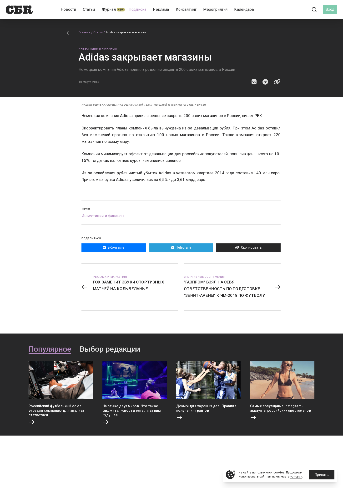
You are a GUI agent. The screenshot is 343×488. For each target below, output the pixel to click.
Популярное (50, 349)
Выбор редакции (110, 349)
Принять (322, 475)
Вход (330, 9)
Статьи (98, 32)
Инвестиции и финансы (98, 48)
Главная (85, 32)
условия (296, 476)
